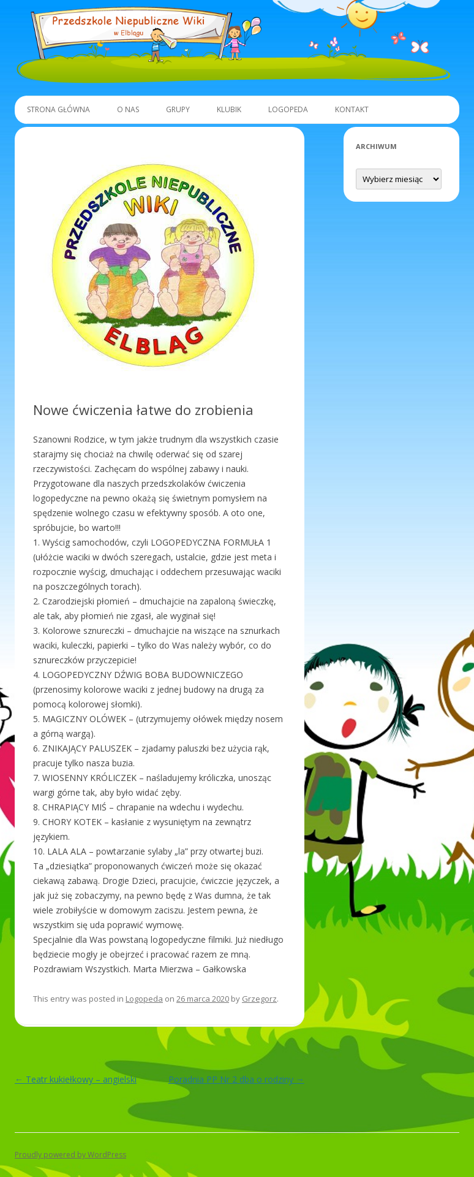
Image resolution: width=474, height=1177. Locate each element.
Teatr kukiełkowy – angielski (76, 1079)
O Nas (128, 109)
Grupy (178, 109)
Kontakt (352, 109)
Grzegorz (259, 998)
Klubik (229, 109)
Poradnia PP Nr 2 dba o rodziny (236, 1079)
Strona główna (58, 109)
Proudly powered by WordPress (70, 1154)
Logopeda (288, 109)
